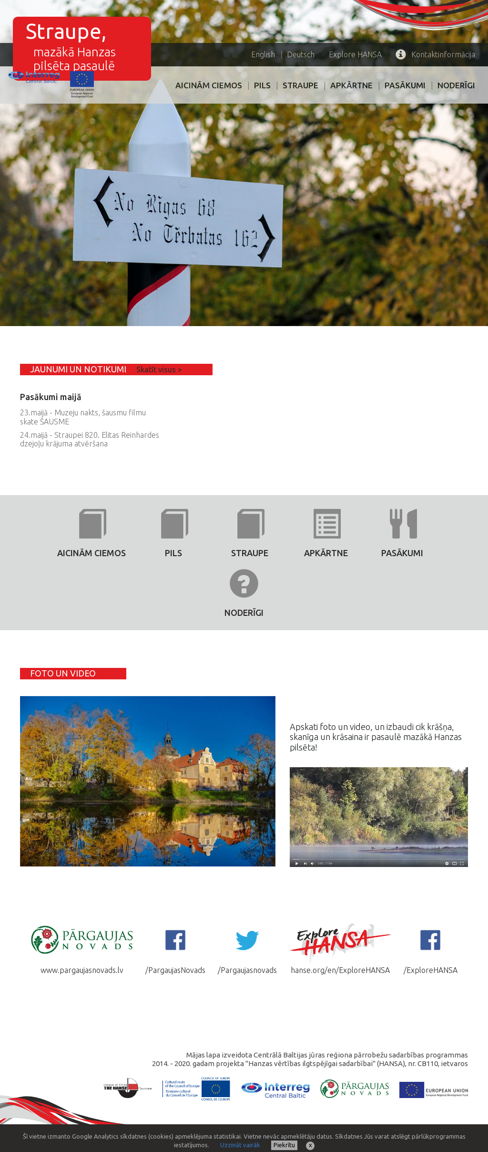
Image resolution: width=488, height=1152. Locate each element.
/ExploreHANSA (431, 948)
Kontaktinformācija (435, 54)
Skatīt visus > (159, 369)
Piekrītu (284, 1144)
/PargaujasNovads (175, 948)
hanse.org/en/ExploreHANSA (340, 948)
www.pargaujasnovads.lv (82, 948)
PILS (262, 85)
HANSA (355, 54)
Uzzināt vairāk (240, 1144)
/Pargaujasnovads (247, 948)
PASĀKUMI (405, 85)
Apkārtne (351, 85)
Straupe (300, 85)
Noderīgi (456, 85)
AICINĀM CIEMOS (208, 85)
